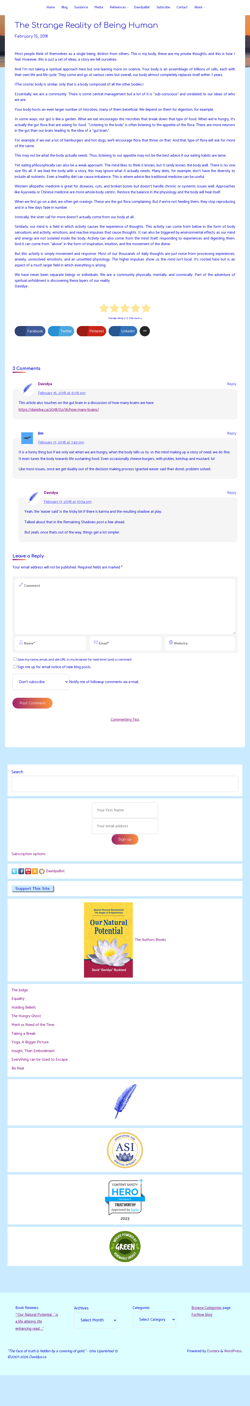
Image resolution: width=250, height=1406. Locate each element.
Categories (141, 1331)
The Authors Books (150, 962)
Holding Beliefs (24, 1029)
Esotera (212, 1375)
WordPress (232, 1375)
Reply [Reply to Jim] (231, 449)
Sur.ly (135, 1232)
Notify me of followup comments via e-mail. (76, 700)
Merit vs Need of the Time (33, 1047)
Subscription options (29, 875)
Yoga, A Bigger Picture (30, 1064)
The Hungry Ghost (26, 1038)
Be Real (18, 1090)
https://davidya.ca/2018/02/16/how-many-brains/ (59, 425)
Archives (81, 1331)
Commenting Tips (125, 739)
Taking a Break (24, 1055)
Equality (18, 1021)
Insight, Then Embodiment (33, 1073)
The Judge (20, 1012)
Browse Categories (206, 1331)
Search (17, 792)
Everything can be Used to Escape (40, 1081)
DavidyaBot (55, 892)
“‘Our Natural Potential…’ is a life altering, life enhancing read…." (36, 1345)
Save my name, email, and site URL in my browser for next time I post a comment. (76, 678)
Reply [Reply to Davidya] (231, 399)
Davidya (45, 399)
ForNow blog (202, 1338)
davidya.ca (125, 1221)
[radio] (104, 323)
